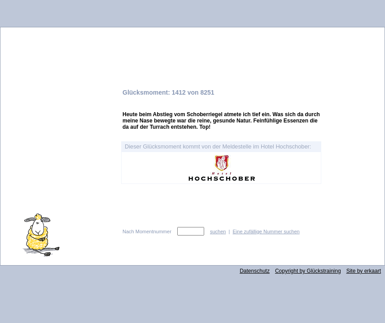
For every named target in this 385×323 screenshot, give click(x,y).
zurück (358, 237)
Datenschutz (255, 271)
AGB (59, 182)
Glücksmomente (59, 88)
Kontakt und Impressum (59, 168)
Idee (59, 154)
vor (358, 221)
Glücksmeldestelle (192, 46)
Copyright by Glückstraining (308, 271)
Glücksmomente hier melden (59, 108)
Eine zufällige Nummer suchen (266, 231)
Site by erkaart (363, 271)
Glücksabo (59, 135)
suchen (218, 231)
